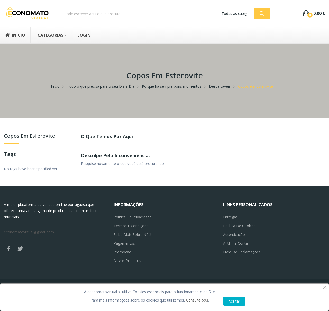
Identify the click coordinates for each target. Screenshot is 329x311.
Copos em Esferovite (29, 136)
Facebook (8, 248)
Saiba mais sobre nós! (132, 234)
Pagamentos (124, 243)
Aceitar (234, 301)
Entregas (230, 217)
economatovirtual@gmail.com (29, 231)
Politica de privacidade (133, 217)
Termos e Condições (131, 225)
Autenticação (234, 234)
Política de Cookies (239, 225)
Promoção (122, 251)
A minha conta (235, 243)
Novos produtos (127, 260)
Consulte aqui (197, 300)
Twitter (20, 248)
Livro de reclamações (242, 251)
